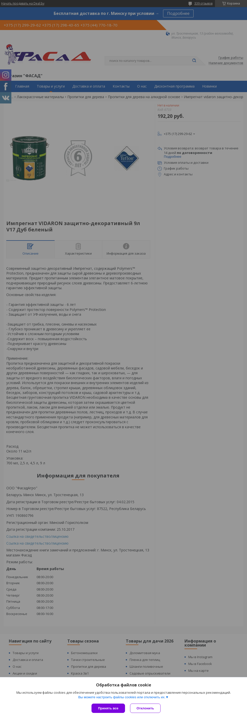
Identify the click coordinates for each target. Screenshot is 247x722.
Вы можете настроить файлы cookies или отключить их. (121, 697)
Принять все (108, 708)
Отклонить (145, 708)
